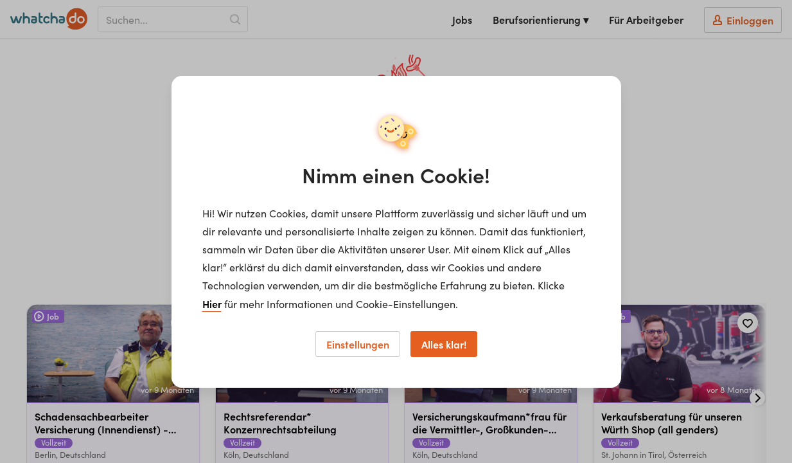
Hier (212, 303)
